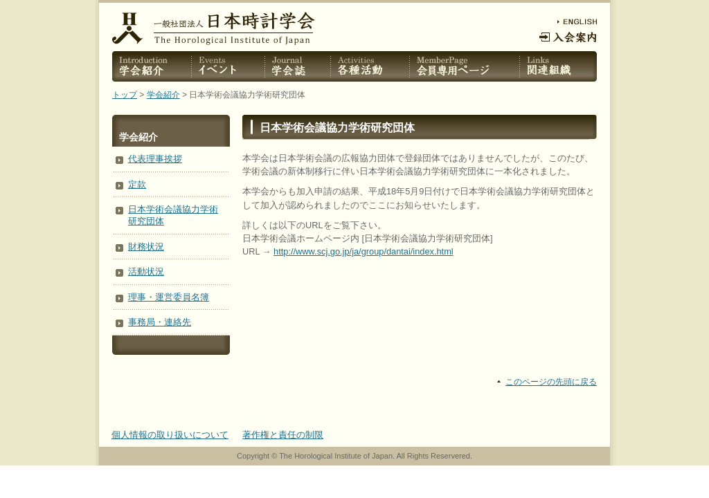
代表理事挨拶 (155, 159)
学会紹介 (163, 95)
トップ (124, 95)
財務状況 (146, 246)
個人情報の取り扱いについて (169, 435)
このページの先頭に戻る (551, 382)
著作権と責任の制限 (282, 435)
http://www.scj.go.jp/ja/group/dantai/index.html (363, 251)
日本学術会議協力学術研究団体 (173, 215)
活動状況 (146, 271)
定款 (137, 184)
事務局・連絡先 (159, 322)
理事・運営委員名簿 (168, 297)
